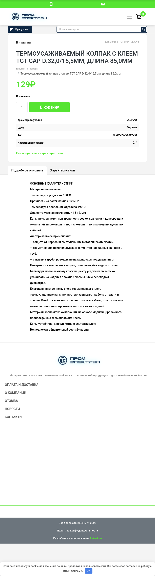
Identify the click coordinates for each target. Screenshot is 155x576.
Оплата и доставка (21, 385)
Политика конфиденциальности (77, 530)
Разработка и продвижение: (77, 538)
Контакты (13, 417)
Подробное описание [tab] (27, 170)
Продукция (18, 29)
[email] (103, 3)
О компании (15, 393)
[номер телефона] (51, 3)
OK (88, 570)
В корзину (49, 107)
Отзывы (12, 401)
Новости (12, 409)
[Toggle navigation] (129, 17)
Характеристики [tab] (62, 170)
